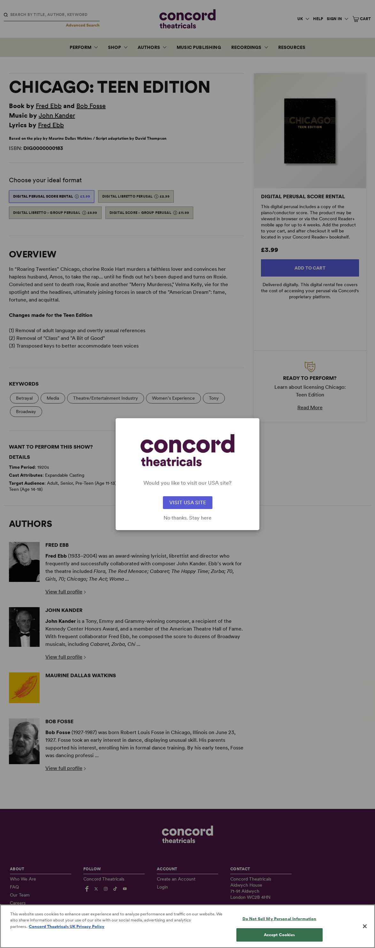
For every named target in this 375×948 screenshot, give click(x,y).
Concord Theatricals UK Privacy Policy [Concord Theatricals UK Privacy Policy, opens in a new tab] (66, 926)
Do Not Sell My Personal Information (279, 918)
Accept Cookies (279, 934)
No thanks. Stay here (187, 518)
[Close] (365, 926)
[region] (187, 926)
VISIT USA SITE (187, 502)
